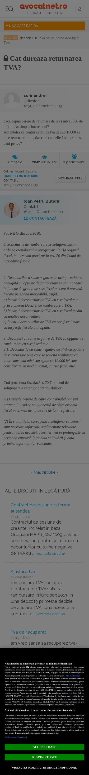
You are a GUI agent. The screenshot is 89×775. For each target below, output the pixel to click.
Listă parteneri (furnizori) (16, 737)
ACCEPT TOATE (44, 747)
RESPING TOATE (44, 757)
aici (70, 693)
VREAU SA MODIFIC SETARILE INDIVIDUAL (44, 767)
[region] (44, 711)
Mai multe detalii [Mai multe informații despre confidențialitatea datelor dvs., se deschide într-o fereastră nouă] (73, 676)
